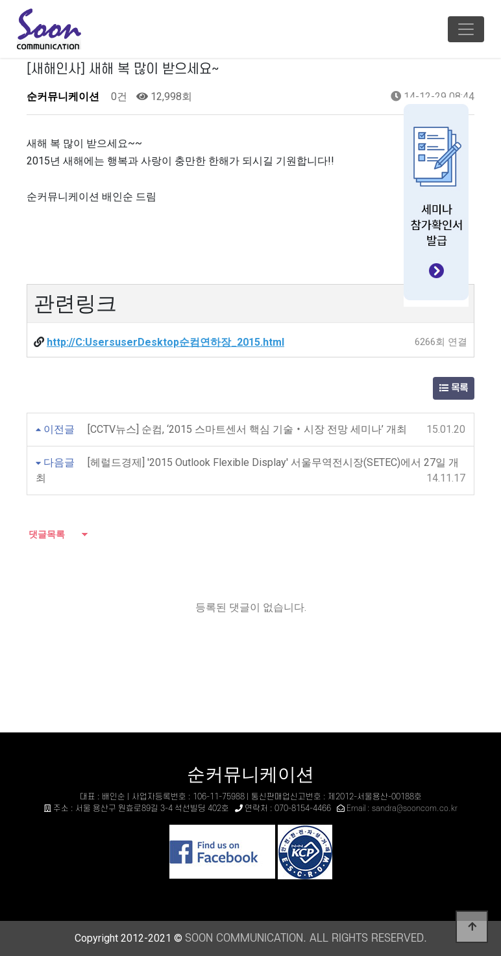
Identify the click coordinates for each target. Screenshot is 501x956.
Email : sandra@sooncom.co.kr (402, 808)
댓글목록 (46, 534)
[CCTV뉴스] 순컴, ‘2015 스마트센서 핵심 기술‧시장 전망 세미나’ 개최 (247, 429)
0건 (117, 96)
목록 (453, 388)
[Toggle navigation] (466, 29)
